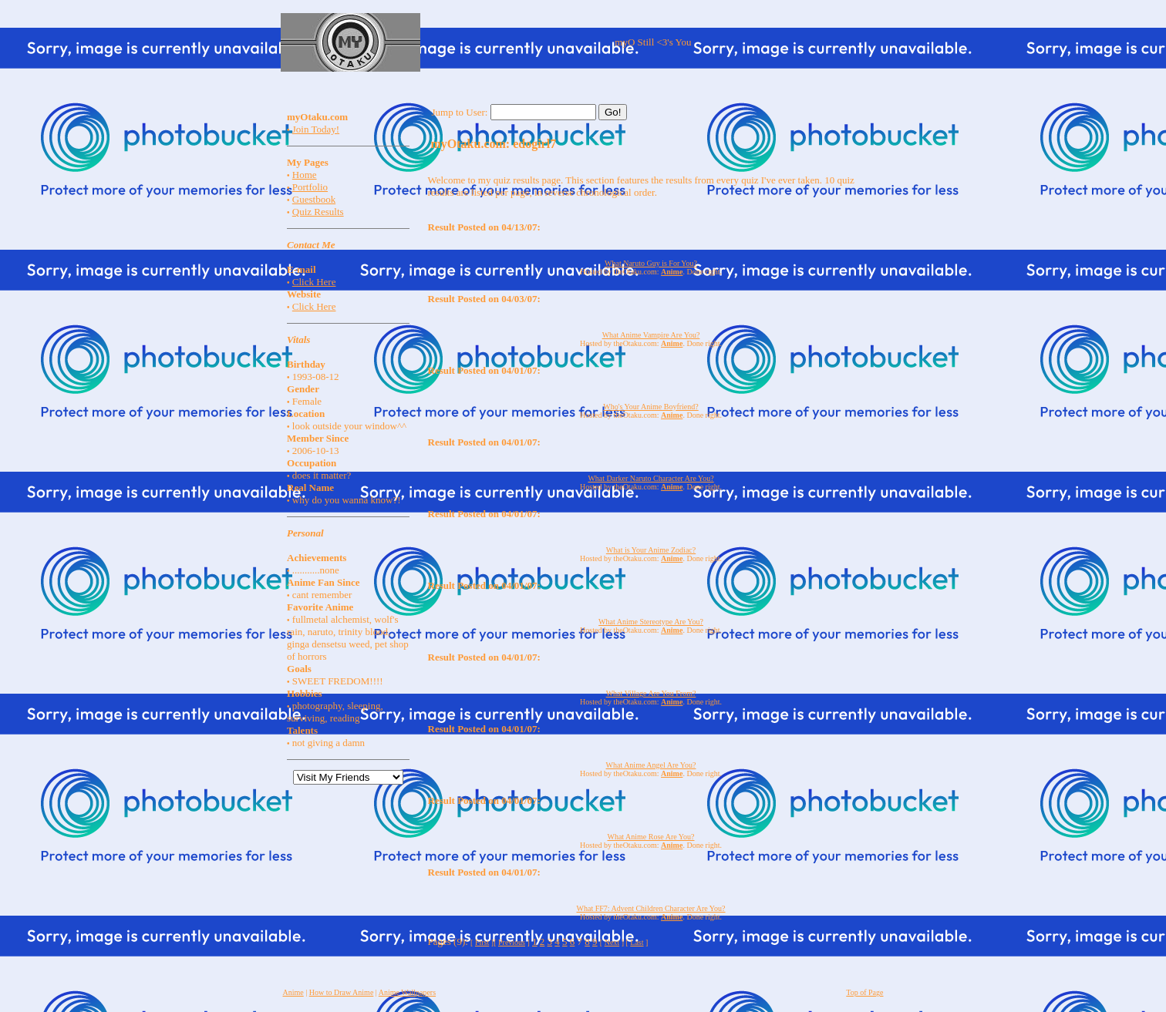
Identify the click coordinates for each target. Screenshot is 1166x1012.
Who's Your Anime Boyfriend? (650, 406)
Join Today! (315, 129)
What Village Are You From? (651, 693)
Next (612, 942)
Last (636, 942)
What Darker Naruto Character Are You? (650, 478)
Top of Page (864, 992)
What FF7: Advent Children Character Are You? (651, 908)
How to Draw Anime (341, 992)
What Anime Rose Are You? (650, 836)
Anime (293, 992)
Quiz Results (318, 211)
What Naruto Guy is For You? (651, 263)
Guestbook (313, 199)
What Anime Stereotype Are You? (650, 621)
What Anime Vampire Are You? (651, 335)
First (482, 942)
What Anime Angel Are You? (651, 765)
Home (304, 174)
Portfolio (310, 187)
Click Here (314, 281)
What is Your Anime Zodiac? (651, 550)
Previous (511, 942)
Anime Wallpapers (407, 992)
